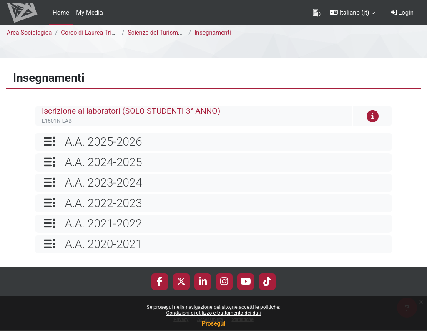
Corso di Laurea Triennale (98, 33)
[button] (352, 12)
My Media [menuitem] (89, 12)
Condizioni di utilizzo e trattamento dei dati (213, 313)
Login (402, 12)
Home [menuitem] (61, 12)
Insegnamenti (215, 33)
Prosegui (213, 323)
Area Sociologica (30, 33)
